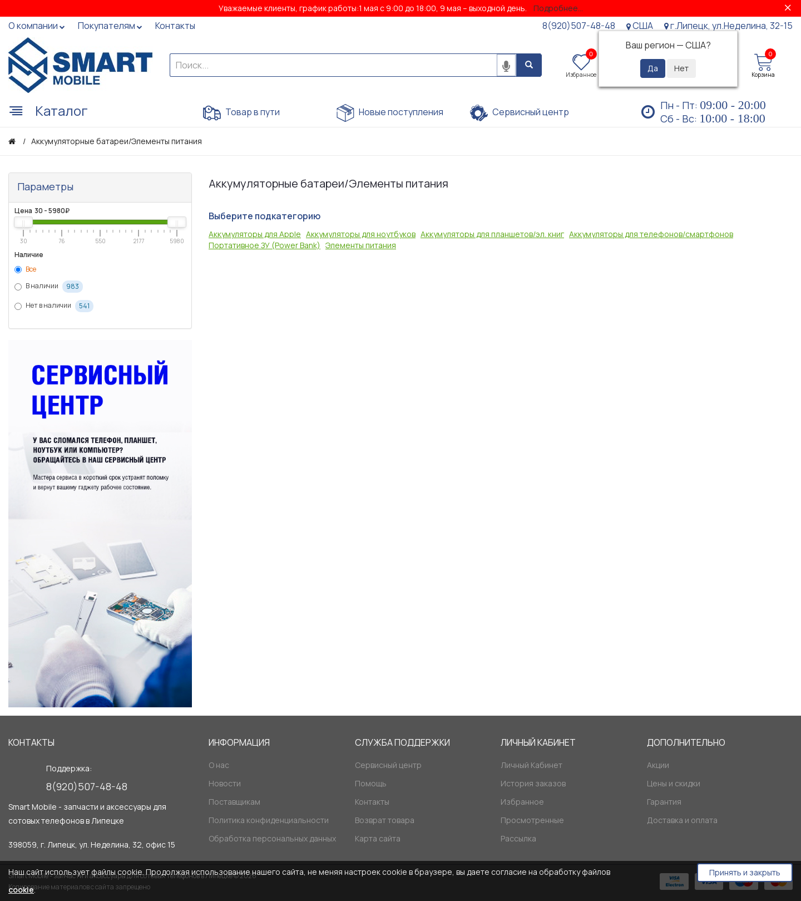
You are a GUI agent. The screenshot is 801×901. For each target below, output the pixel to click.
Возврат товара (384, 820)
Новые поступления (390, 113)
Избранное (522, 801)
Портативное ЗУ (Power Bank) (264, 245)
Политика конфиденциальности (269, 820)
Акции (658, 765)
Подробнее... (558, 8)
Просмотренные (532, 820)
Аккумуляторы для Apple (255, 234)
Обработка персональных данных (272, 838)
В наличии (48, 286)
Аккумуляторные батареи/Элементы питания (116, 141)
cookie (21, 889)
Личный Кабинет (531, 765)
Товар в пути (241, 113)
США (639, 25)
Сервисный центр (519, 113)
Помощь (371, 783)
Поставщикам (234, 801)
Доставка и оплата (682, 820)
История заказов (533, 783)
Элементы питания (360, 245)
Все (25, 269)
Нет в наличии (53, 306)
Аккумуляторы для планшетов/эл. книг (492, 234)
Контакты (372, 801)
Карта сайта (377, 838)
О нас (219, 765)
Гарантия (664, 801)
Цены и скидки (673, 783)
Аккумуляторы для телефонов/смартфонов (651, 234)
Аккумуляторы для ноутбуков (361, 234)
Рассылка (518, 838)
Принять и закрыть (744, 872)
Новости (225, 783)
